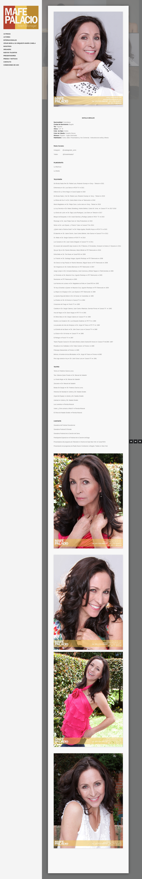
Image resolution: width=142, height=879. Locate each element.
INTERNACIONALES (10, 40)
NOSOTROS (7, 46)
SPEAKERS (7, 49)
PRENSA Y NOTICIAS (10, 59)
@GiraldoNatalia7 (68, 154)
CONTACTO (7, 62)
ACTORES (6, 37)
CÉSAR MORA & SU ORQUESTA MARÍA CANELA (19, 43)
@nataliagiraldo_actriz (69, 150)
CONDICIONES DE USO (11, 65)
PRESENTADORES (9, 56)
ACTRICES (6, 34)
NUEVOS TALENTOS (10, 52)
